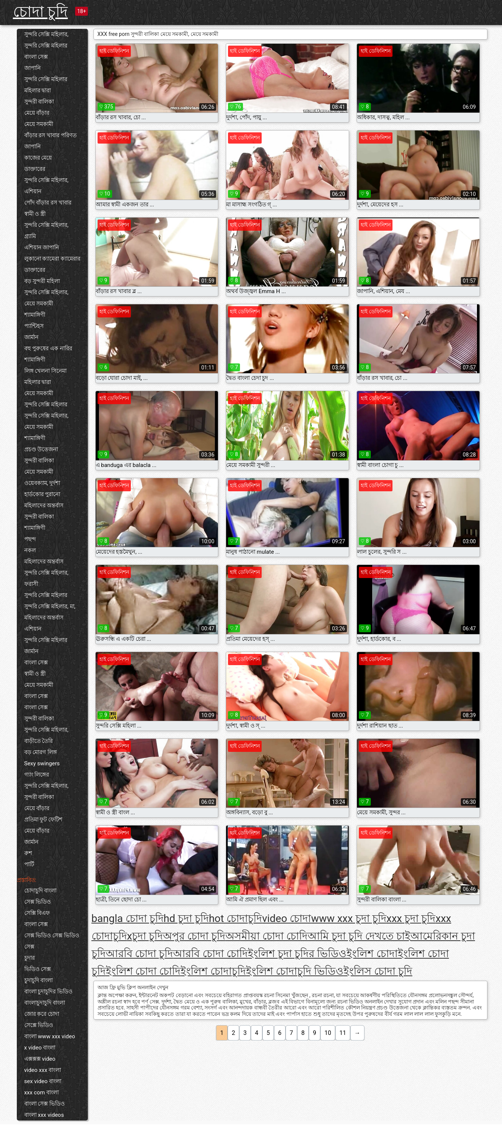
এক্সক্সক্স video (40, 1058)
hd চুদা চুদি (186, 918)
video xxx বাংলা (42, 1070)
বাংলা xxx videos (44, 1115)
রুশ (28, 853)
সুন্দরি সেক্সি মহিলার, (46, 34)
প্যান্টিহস (34, 326)
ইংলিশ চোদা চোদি (143, 971)
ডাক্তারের (34, 169)
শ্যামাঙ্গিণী (34, 314)
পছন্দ (30, 539)
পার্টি (29, 864)
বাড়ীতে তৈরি (38, 741)
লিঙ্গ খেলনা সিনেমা (45, 371)
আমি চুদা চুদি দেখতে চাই (359, 936)
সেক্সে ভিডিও (38, 1025)
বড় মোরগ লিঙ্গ (40, 752)
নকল (30, 550)
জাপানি (32, 68)
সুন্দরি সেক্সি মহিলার (45, 45)
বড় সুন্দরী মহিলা (42, 281)
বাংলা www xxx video (49, 1036)
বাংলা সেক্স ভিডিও (44, 1103)
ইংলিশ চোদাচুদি (213, 971)
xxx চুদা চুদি (411, 918)
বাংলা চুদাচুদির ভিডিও (48, 991)
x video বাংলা (40, 1047)
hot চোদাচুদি (235, 918)
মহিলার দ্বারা (37, 90)
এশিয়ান (32, 191)
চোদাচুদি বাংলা (40, 890)
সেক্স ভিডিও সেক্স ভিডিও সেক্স (51, 941)
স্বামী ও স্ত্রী (35, 213)
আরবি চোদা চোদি (210, 953)
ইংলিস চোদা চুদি (378, 971)
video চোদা (286, 918)
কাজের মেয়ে (38, 157)
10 (327, 1032)
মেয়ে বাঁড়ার (37, 113)
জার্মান (31, 337)
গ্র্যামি (30, 236)
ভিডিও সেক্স (37, 969)
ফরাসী (31, 584)
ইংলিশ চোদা (372, 953)
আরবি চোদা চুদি (139, 953)
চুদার (29, 958)
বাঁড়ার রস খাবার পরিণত (50, 135)
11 (342, 1032)
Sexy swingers (42, 763)
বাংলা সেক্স (36, 56)
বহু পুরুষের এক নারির (48, 348)
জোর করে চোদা (41, 1014)
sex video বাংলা (42, 1081)
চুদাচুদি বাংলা (38, 980)
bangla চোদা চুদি (128, 918)
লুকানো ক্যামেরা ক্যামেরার (52, 258)
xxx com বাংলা (41, 1092)
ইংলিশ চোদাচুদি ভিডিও (295, 971)
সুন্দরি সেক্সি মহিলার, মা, (50, 606)
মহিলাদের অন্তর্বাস (44, 505)
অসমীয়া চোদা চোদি (266, 936)
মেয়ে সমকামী (38, 124)
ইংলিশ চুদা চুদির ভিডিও (297, 953)
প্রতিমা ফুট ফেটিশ (43, 819)
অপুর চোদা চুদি (194, 936)
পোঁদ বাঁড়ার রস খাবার (47, 202)
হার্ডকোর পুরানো (42, 494)
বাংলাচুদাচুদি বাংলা (44, 1002)
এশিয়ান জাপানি (41, 247)
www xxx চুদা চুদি (348, 918)
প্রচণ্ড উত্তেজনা (41, 449)
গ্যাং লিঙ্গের (36, 774)
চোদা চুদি (40, 12)
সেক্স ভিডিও (37, 901)
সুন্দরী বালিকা (39, 101)
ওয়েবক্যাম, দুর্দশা (42, 483)
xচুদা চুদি (145, 936)
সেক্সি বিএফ (37, 913)
